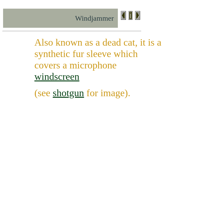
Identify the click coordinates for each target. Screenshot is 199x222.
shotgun (68, 92)
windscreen (57, 76)
